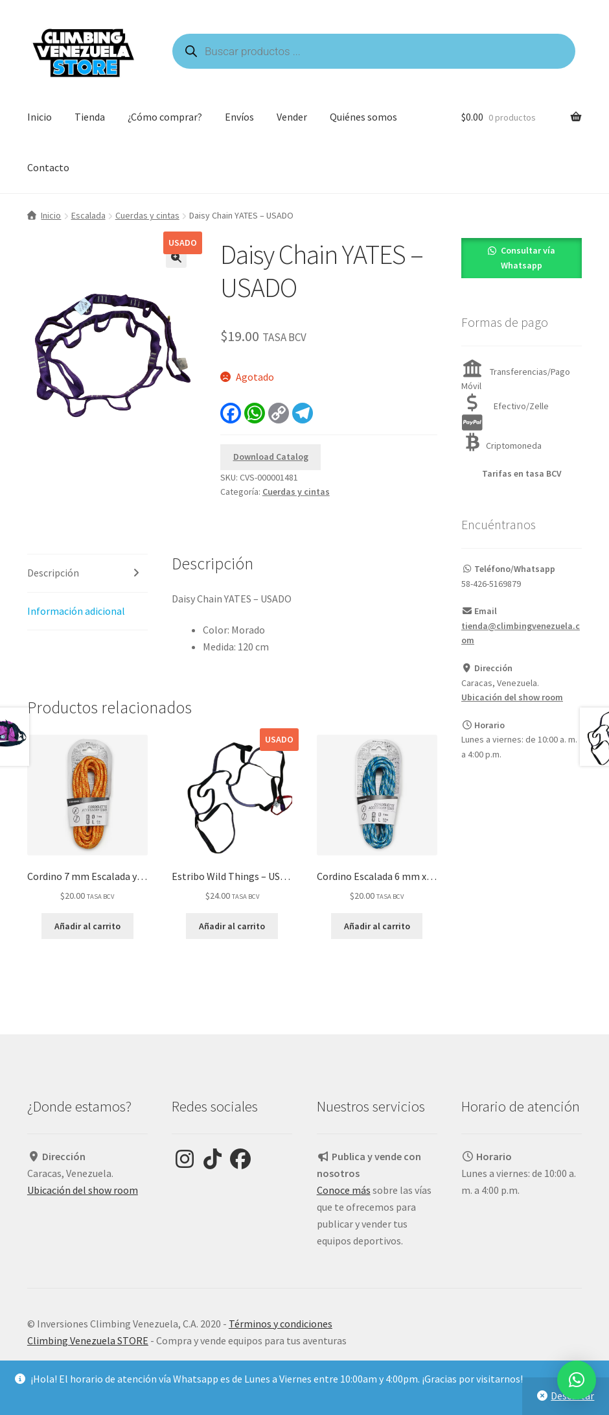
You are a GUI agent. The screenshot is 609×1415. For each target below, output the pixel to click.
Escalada (88, 215)
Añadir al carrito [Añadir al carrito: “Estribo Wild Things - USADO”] (232, 926)
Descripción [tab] (53, 572)
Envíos (239, 116)
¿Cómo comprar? (165, 116)
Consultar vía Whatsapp (528, 257)
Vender (292, 116)
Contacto (48, 167)
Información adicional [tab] (76, 610)
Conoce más (344, 1189)
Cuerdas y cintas (147, 215)
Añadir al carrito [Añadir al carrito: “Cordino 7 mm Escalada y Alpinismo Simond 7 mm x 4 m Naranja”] (87, 926)
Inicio (39, 116)
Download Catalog (270, 456)
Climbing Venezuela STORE (87, 1340)
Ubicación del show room (512, 697)
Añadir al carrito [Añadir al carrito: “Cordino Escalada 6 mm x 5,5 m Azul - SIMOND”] (377, 926)
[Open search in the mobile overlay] (374, 51)
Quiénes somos (363, 116)
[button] (176, 257)
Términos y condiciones (280, 1323)
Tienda (90, 116)
